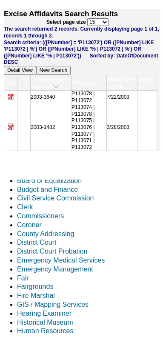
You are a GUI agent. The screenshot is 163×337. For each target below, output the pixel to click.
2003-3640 (43, 97)
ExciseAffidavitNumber (49, 82)
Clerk (25, 207)
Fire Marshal (36, 295)
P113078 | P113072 (83, 97)
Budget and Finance (47, 189)
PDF (11, 83)
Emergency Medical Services (61, 260)
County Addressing (45, 233)
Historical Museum (45, 322)
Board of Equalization (49, 180)
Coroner (29, 224)
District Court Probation (52, 251)
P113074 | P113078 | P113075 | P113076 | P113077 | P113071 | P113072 (83, 127)
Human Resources (45, 330)
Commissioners (40, 216)
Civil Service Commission (55, 198)
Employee (146, 82)
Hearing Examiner (44, 313)
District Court (36, 242)
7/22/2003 (118, 97)
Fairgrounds (35, 286)
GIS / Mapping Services (53, 304)
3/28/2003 (118, 127)
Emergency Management (55, 269)
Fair (23, 278)
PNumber (85, 83)
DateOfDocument (121, 82)
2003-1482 (43, 127)
